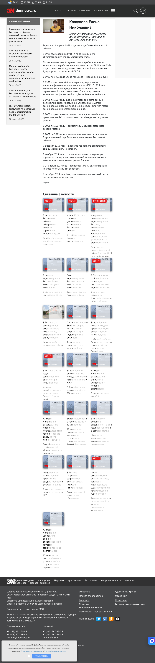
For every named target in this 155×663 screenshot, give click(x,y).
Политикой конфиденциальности (55, 651)
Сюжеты (71, 10)
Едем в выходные (24, 580)
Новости (59, 10)
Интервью (84, 10)
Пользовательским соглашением (32, 651)
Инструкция (44, 580)
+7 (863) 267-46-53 (53, 634)
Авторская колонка (111, 580)
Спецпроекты (100, 10)
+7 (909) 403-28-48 (17, 634)
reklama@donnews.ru (18, 637)
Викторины (91, 580)
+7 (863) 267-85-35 (53, 631)
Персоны (59, 580)
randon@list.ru (51, 637)
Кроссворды (74, 580)
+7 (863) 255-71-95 (17, 631)
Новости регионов (40, 582)
